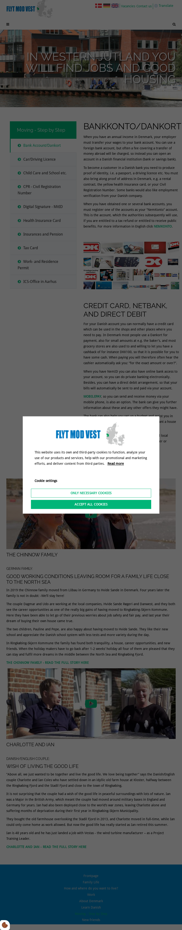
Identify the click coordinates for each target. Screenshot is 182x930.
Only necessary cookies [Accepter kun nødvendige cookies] (91, 493)
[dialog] (91, 465)
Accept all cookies (91, 504)
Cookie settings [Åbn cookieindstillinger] (46, 481)
